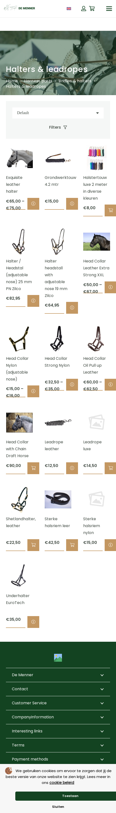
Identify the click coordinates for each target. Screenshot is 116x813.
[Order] (58, 113)
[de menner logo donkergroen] (19, 9)
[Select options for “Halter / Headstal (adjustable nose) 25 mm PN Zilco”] (33, 301)
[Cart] (92, 8)
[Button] (84, 8)
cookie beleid (61, 782)
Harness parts (38, 81)
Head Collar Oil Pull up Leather (94, 365)
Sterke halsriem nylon (91, 526)
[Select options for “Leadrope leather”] (72, 468)
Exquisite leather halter (14, 184)
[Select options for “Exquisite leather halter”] (33, 204)
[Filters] (58, 127)
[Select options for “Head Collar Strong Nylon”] (72, 385)
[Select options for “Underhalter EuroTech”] (33, 622)
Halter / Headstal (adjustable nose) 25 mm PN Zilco (19, 275)
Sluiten (58, 807)
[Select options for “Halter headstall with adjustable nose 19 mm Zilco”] (72, 308)
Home (12, 81)
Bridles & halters (74, 81)
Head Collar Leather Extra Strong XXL (96, 268)
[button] (109, 9)
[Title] (58, 658)
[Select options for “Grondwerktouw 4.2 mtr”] (72, 204)
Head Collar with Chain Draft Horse (17, 449)
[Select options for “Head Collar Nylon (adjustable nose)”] (33, 391)
